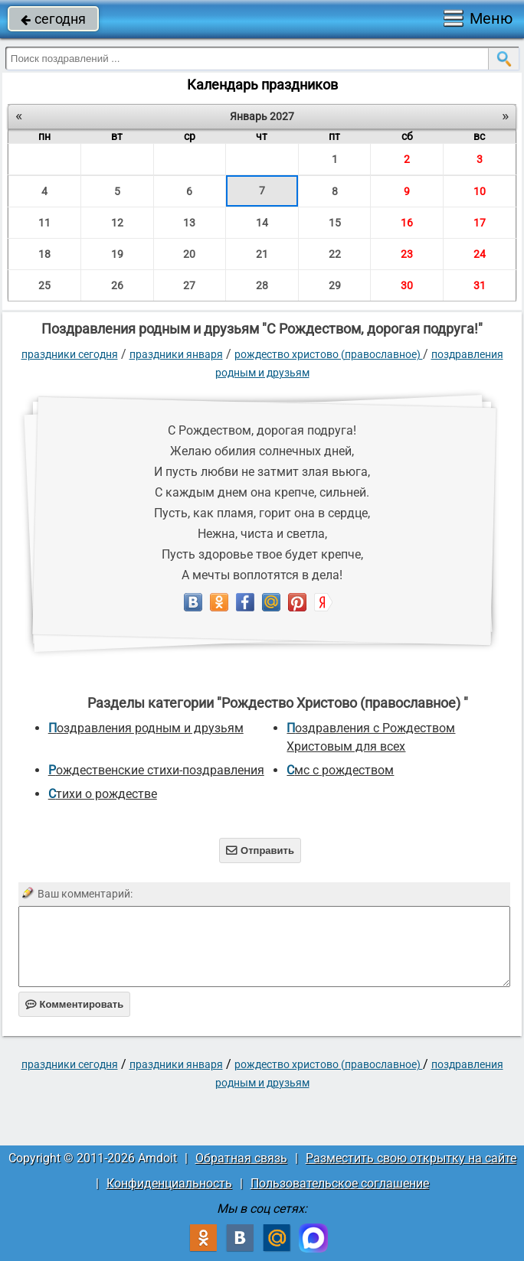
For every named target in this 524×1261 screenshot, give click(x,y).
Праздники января (176, 354)
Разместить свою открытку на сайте (411, 1158)
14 (262, 223)
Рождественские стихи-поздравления (156, 770)
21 (262, 254)
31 (479, 285)
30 (407, 285)
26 (117, 285)
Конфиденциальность (169, 1183)
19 (117, 254)
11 (44, 223)
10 (479, 191)
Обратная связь (241, 1158)
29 (335, 285)
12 (117, 223)
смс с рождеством (340, 770)
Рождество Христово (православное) (328, 354)
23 (407, 254)
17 (479, 223)
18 (44, 254)
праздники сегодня (69, 354)
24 (479, 254)
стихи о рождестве (102, 794)
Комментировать (74, 1004)
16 (407, 223)
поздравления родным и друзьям (146, 728)
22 (335, 254)
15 (335, 223)
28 (262, 285)
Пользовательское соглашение (340, 1183)
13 (189, 223)
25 (44, 285)
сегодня (53, 19)
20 (189, 254)
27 (189, 285)
